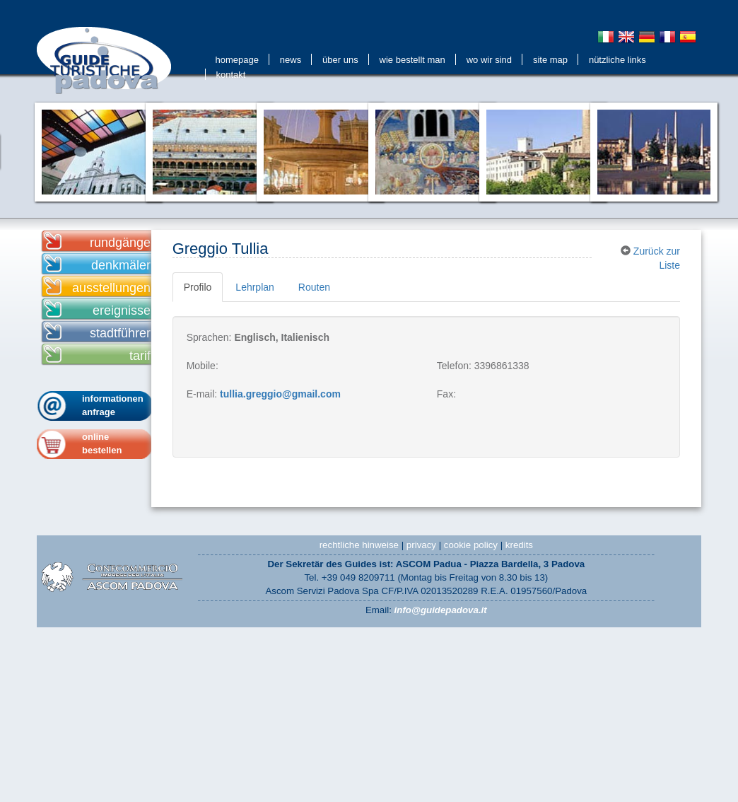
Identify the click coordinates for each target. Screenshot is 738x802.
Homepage (237, 59)
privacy (421, 545)
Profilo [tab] (198, 287)
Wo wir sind (489, 59)
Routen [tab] (314, 287)
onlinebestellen (102, 443)
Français (667, 36)
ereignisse (122, 310)
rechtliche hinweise (359, 545)
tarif (140, 356)
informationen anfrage (113, 405)
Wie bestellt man (412, 59)
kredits (519, 545)
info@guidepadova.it (440, 610)
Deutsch (646, 36)
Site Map (550, 59)
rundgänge (120, 243)
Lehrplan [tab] (254, 287)
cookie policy (471, 545)
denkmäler (121, 265)
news (290, 59)
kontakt (231, 74)
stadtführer (120, 333)
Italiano (605, 36)
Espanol (687, 36)
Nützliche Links (617, 59)
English (626, 36)
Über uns (340, 59)
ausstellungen (111, 288)
